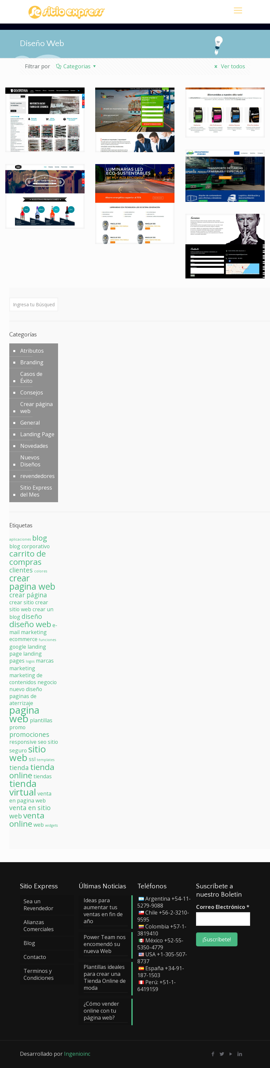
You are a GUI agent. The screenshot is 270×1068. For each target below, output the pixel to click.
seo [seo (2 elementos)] (42, 741)
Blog (29, 943)
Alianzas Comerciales (39, 926)
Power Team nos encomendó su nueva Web (105, 944)
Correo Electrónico (222, 907)
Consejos (31, 392)
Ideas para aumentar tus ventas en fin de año (103, 911)
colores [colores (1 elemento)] (40, 571)
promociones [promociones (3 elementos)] (29, 734)
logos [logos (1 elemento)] (30, 661)
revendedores (37, 476)
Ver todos (228, 66)
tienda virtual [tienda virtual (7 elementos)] (22, 787)
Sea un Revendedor (38, 905)
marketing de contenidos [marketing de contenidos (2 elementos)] (25, 679)
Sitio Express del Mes (36, 491)
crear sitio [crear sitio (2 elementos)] (21, 602)
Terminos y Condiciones (39, 974)
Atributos (32, 350)
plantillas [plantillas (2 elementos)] (41, 720)
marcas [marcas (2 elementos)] (45, 660)
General (30, 422)
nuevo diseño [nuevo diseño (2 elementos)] (25, 689)
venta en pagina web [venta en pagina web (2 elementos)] (30, 797)
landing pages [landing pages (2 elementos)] (25, 657)
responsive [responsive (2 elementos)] (22, 741)
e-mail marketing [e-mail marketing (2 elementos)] (33, 629)
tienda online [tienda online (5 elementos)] (31, 771)
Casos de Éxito (31, 377)
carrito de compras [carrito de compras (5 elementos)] (27, 557)
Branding (31, 362)
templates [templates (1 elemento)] (45, 759)
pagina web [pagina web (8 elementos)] (24, 714)
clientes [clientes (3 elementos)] (21, 569)
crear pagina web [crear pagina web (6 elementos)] (32, 582)
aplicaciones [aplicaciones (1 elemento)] (20, 539)
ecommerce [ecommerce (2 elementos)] (23, 639)
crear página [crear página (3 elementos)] (28, 594)
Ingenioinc (77, 1053)
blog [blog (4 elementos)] (39, 538)
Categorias (76, 66)
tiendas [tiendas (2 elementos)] (43, 776)
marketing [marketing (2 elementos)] (22, 668)
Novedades (34, 445)
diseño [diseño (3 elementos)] (32, 616)
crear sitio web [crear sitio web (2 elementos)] (28, 606)
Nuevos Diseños (30, 461)
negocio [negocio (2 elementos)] (47, 682)
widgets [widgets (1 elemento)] (51, 825)
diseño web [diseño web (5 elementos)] (30, 624)
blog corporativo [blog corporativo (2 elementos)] (29, 546)
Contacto (35, 957)
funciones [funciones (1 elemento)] (47, 639)
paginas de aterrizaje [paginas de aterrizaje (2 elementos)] (22, 699)
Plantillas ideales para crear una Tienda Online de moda (105, 977)
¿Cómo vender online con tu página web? (101, 1010)
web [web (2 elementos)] (39, 824)
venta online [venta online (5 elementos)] (26, 819)
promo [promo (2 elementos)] (17, 727)
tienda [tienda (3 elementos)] (19, 767)
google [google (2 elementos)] (17, 646)
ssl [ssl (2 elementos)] (32, 759)
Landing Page (37, 434)
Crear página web (36, 407)
